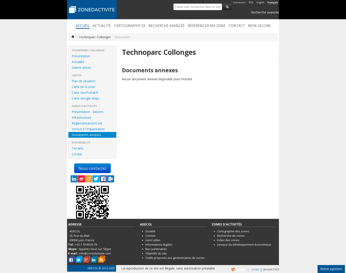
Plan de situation (84, 81)
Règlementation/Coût (87, 123)
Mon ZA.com (259, 26)
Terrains (77, 148)
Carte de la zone (83, 87)
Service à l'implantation (88, 129)
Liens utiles (152, 240)
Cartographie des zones (233, 231)
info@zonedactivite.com (95, 253)
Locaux (77, 154)
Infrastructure (81, 117)
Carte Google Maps (86, 98)
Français (272, 2)
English (260, 2)
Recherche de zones (231, 236)
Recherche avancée (265, 12)
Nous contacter (92, 168)
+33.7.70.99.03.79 (86, 244)
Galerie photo (81, 67)
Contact (237, 26)
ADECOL (92, 268)
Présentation (81, 56)
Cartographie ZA (129, 26)
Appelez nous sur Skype (95, 249)
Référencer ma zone (207, 26)
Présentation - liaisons (87, 112)
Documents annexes (86, 135)
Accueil (83, 26)
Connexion (239, 2)
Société (150, 231)
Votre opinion (331, 269)
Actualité (102, 26)
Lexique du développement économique (244, 244)
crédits (255, 269)
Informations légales (158, 244)
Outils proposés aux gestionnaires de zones (175, 258)
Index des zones (228, 240)
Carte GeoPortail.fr (85, 92)
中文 (251, 2)
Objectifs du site (156, 253)
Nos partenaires (156, 249)
